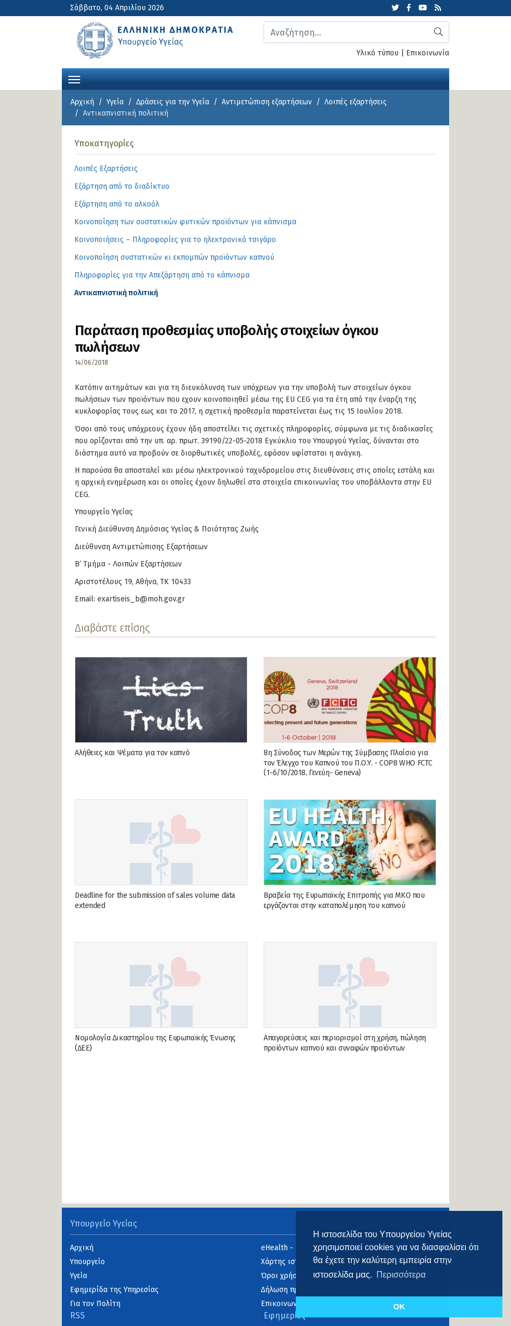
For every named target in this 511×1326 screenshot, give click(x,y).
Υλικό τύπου (378, 53)
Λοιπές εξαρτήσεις (355, 102)
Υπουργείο (87, 1261)
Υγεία (115, 102)
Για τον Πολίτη (95, 1303)
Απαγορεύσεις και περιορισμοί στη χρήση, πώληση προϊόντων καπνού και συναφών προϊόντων (345, 1042)
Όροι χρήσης (283, 1275)
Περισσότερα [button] (401, 1274)
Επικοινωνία (427, 53)
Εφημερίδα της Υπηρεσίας (114, 1289)
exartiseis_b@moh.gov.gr (141, 599)
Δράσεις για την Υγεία (172, 102)
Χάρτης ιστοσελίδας (295, 1261)
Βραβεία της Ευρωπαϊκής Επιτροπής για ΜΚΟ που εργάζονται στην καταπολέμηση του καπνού (344, 900)
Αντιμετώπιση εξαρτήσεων (267, 102)
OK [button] (399, 1306)
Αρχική (82, 102)
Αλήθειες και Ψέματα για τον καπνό (132, 752)
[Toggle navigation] (74, 78)
